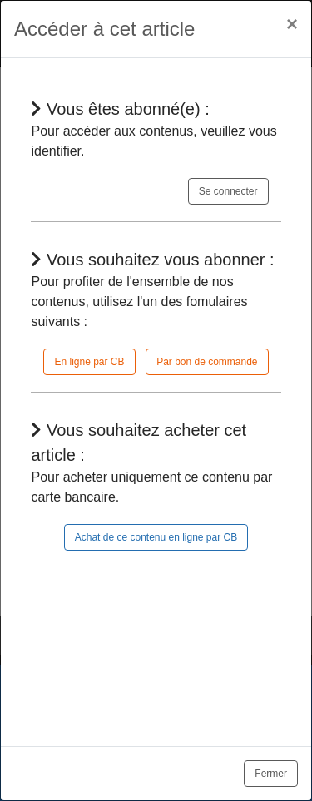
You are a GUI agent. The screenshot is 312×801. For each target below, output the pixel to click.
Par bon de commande (206, 362)
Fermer (271, 773)
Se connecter (228, 191)
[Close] (292, 24)
